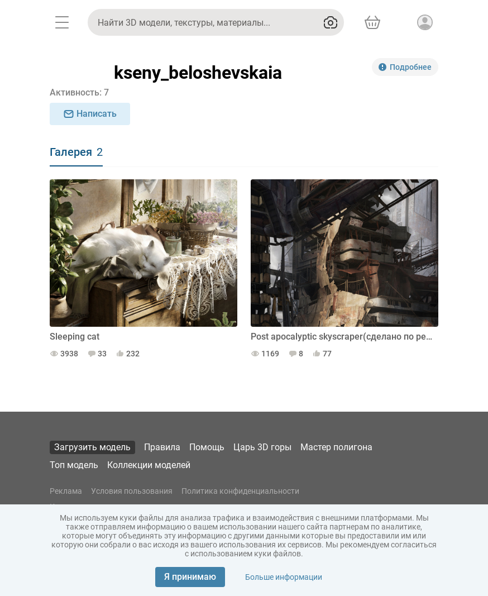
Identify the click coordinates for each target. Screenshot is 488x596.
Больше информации (283, 577)
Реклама (66, 491)
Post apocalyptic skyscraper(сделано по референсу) (344, 336)
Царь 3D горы (262, 447)
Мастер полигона (336, 447)
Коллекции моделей (148, 465)
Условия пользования (132, 491)
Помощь (206, 447)
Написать (90, 113)
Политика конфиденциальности (240, 491)
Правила (162, 447)
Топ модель (74, 465)
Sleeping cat (74, 336)
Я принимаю (190, 576)
